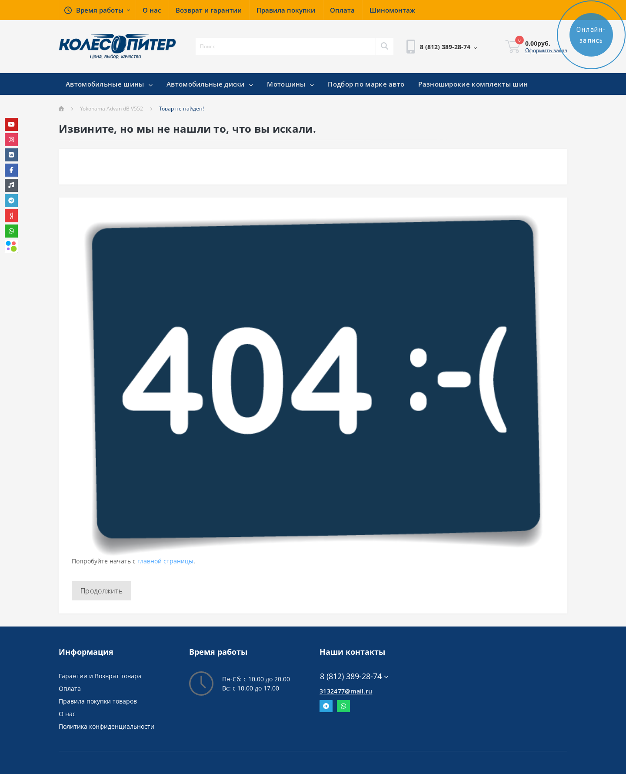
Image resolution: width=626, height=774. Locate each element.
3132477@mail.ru (346, 691)
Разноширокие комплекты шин (473, 84)
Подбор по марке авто (366, 84)
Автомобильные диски (209, 84)
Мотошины (290, 84)
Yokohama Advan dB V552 (111, 108)
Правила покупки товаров (98, 701)
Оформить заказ (546, 50)
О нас (67, 714)
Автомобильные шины (109, 84)
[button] (97, 10)
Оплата (70, 688)
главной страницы (164, 561)
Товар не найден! (181, 108)
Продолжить (101, 591)
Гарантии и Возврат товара (100, 676)
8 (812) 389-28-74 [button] (354, 676)
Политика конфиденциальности (106, 726)
